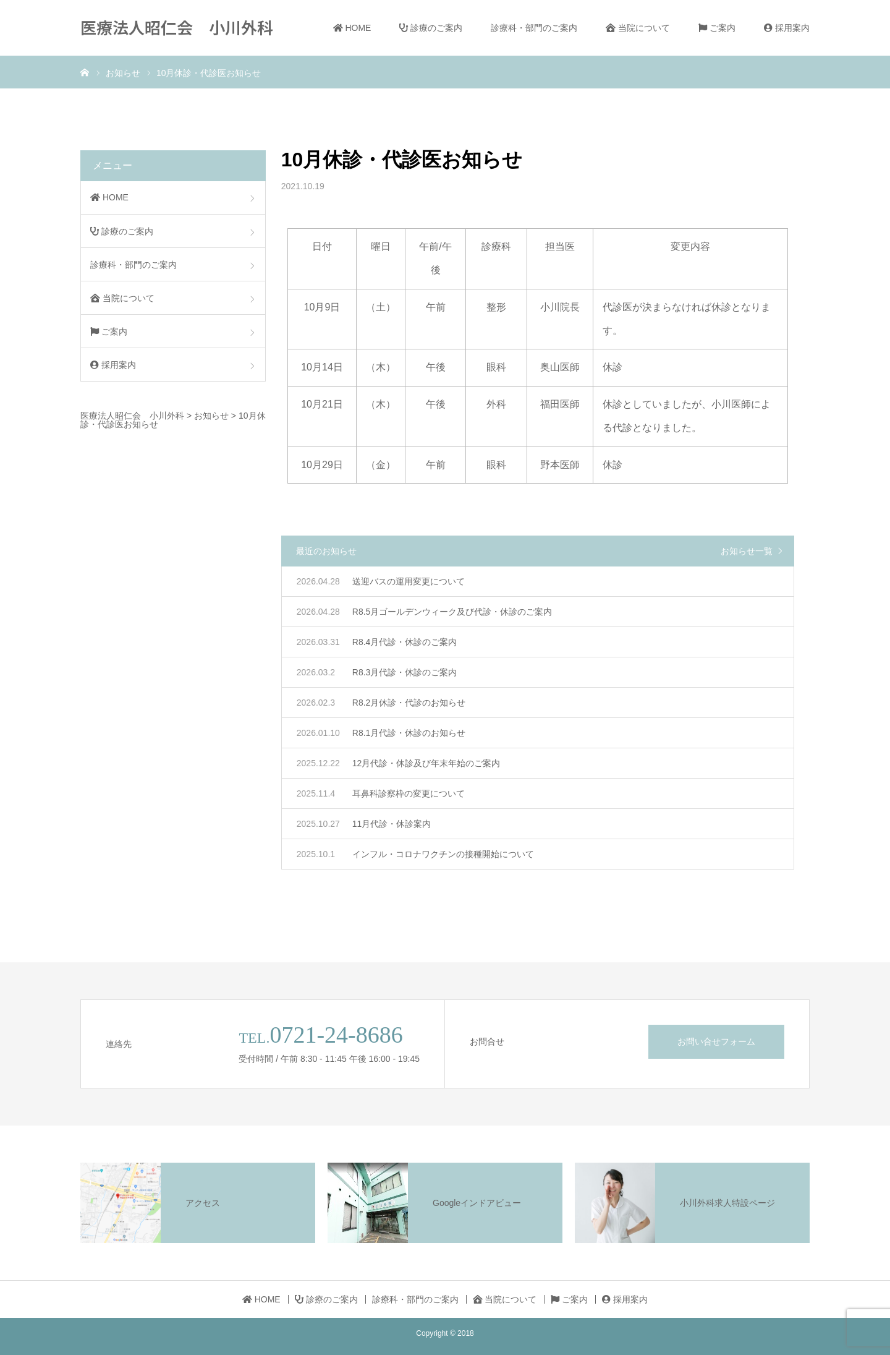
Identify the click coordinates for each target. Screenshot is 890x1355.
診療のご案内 (430, 28)
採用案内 (787, 28)
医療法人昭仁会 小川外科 (176, 26)
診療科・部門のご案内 (534, 28)
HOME (352, 28)
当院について (638, 28)
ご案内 (716, 28)
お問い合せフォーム (716, 1041)
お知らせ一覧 (747, 551)
